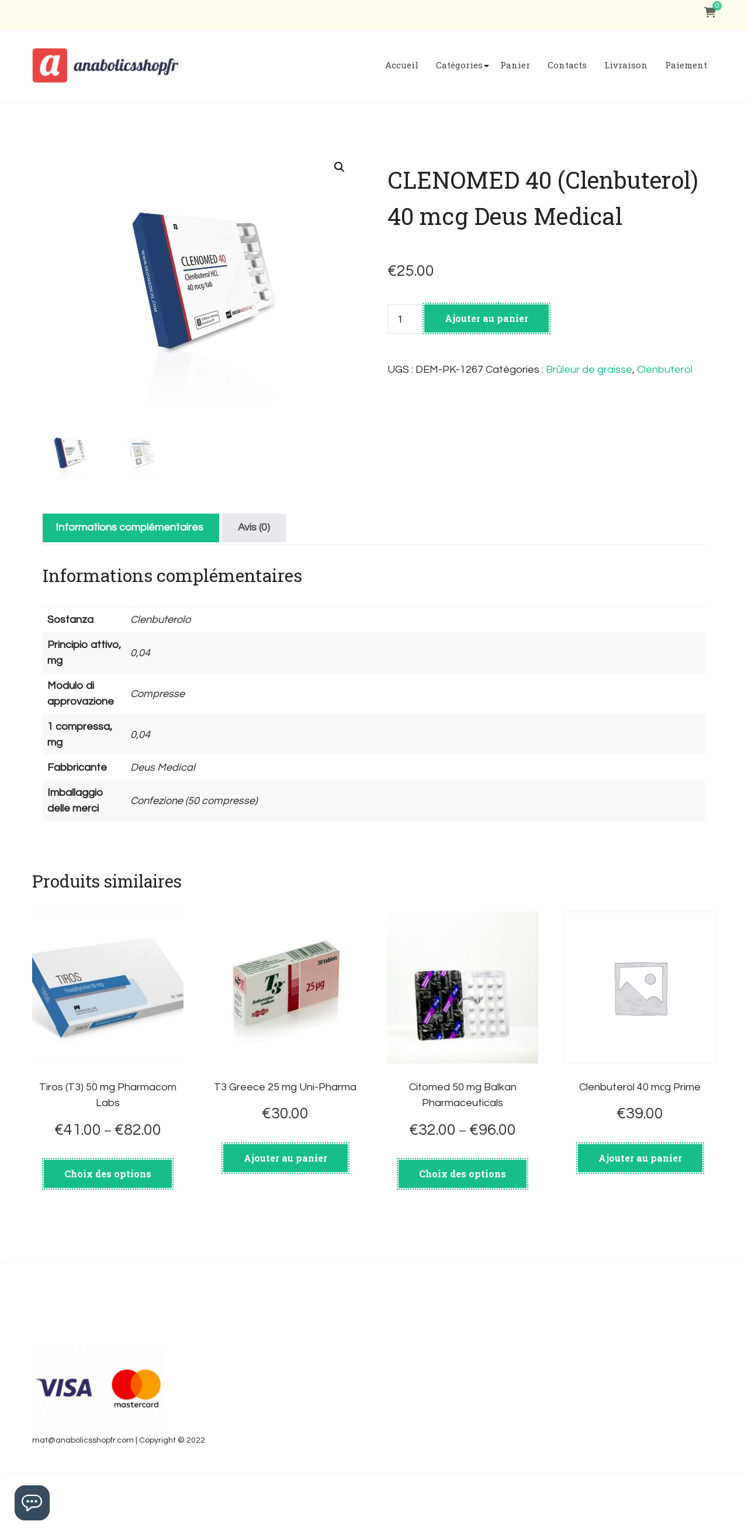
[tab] (129, 589)
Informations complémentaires (129, 589)
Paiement (686, 65)
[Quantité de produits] (404, 319)
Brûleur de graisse (589, 369)
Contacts (567, 65)
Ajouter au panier (486, 318)
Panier (515, 65)
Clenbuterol (664, 369)
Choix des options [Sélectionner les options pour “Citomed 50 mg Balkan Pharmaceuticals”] (462, 1235)
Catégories (459, 65)
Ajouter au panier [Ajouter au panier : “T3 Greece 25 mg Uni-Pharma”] (285, 1219)
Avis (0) (254, 589)
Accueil (401, 65)
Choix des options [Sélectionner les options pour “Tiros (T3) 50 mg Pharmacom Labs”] (107, 1235)
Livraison (625, 65)
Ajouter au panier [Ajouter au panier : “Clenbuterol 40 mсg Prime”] (640, 1219)
